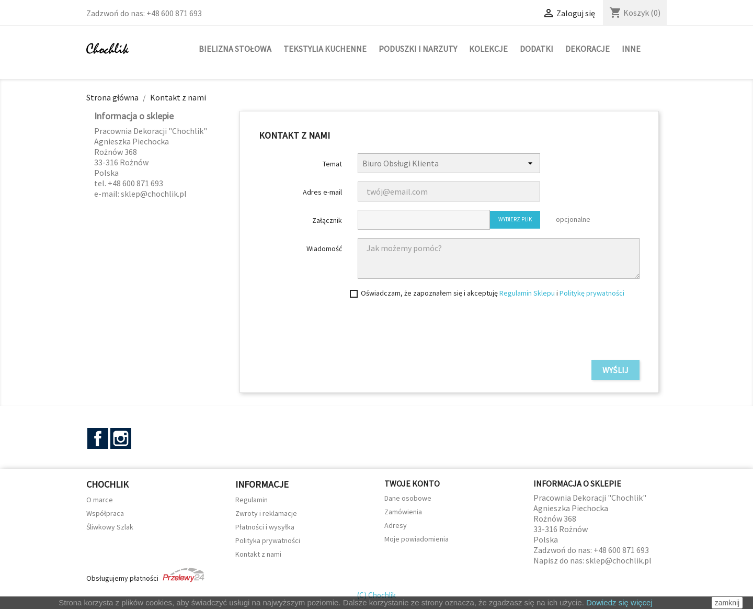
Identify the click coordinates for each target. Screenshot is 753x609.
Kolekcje (488, 48)
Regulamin (251, 499)
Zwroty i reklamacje (266, 513)
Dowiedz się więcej (619, 602)
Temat (332, 163)
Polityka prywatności (267, 540)
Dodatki (536, 48)
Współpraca (105, 513)
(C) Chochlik (376, 595)
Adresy (395, 525)
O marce (99, 499)
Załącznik (327, 220)
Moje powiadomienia (416, 539)
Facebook (97, 438)
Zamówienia (403, 511)
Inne (631, 48)
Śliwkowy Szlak (109, 527)
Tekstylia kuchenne (325, 48)
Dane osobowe (407, 498)
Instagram (120, 438)
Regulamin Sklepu (527, 293)
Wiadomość (324, 248)
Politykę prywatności (592, 293)
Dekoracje (587, 48)
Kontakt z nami (258, 554)
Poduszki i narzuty (418, 48)
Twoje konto (412, 483)
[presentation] (560, 331)
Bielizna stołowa (235, 48)
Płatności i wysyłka (264, 527)
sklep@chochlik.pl (619, 560)
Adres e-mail (322, 192)
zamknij (727, 603)
